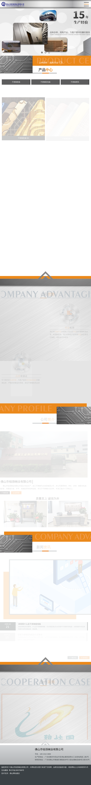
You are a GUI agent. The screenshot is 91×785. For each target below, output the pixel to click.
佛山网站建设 (15, 773)
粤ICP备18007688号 (16, 770)
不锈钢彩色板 (45, 82)
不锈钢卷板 (16, 82)
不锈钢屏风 (75, 82)
